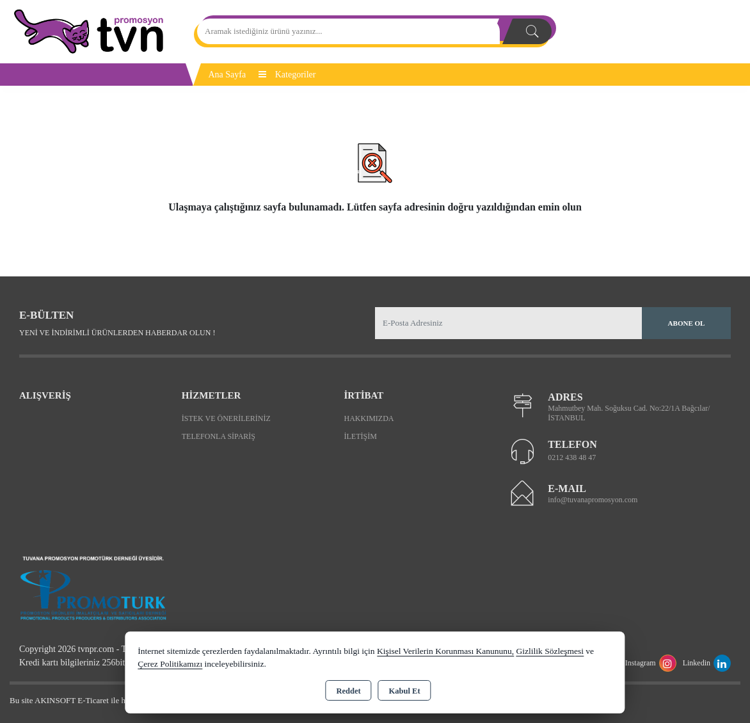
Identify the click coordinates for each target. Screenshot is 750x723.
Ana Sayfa (227, 74)
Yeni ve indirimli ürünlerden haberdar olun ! (117, 332)
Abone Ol (686, 323)
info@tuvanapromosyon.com (592, 499)
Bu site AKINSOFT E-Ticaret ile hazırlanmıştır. (89, 700)
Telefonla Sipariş (218, 436)
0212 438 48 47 (572, 457)
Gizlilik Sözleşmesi (550, 651)
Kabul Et (404, 691)
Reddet (348, 691)
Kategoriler (287, 74)
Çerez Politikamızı (170, 664)
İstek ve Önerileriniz (226, 418)
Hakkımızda (369, 418)
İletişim (360, 436)
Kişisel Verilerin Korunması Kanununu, (445, 651)
